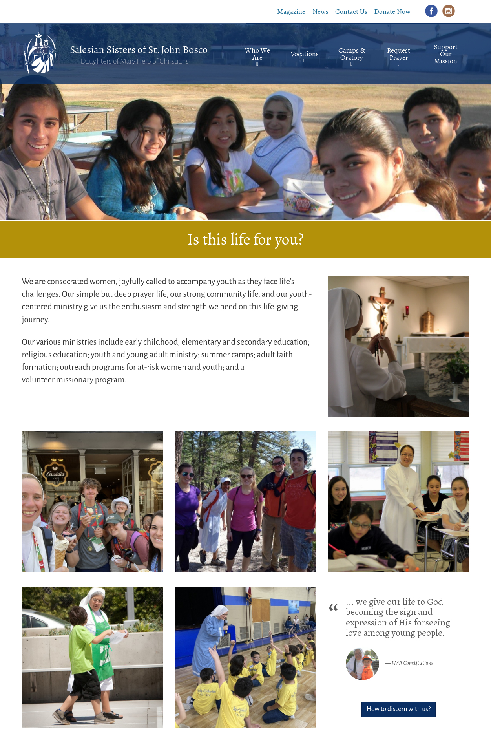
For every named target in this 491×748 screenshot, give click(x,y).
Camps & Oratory (351, 54)
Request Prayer (398, 54)
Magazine (291, 11)
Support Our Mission (446, 54)
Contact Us (351, 11)
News (320, 11)
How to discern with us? (399, 709)
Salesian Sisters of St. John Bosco (139, 50)
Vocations (304, 54)
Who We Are (257, 54)
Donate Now (392, 11)
